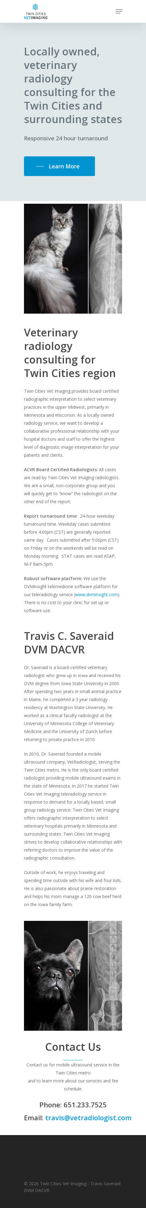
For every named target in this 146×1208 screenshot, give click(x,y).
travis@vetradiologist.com (88, 1117)
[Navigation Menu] (119, 11)
